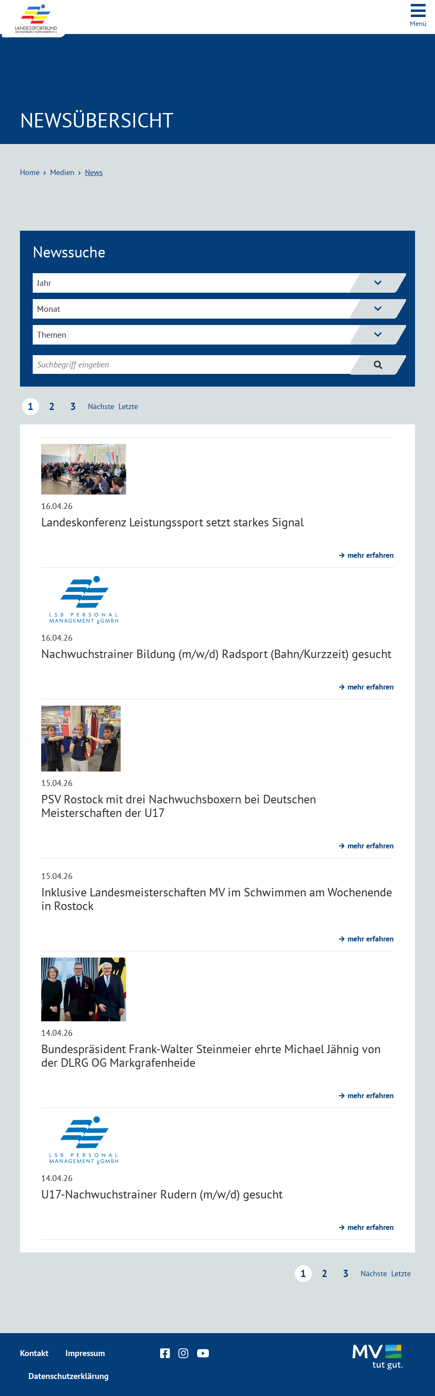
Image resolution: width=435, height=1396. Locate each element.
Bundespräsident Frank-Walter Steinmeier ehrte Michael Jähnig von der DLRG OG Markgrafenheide (211, 1055)
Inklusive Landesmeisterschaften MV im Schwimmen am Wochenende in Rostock (216, 898)
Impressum (85, 1353)
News (94, 172)
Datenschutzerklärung (68, 1376)
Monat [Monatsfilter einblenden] (210, 309)
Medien (62, 172)
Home (30, 172)
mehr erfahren (370, 555)
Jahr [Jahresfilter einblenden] (210, 283)
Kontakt (34, 1353)
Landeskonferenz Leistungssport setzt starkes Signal (172, 522)
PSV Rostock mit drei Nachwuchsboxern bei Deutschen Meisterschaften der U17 (178, 805)
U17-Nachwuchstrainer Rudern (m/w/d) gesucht (161, 1194)
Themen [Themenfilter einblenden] (210, 335)
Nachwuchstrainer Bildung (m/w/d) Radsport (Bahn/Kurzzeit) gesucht (216, 653)
